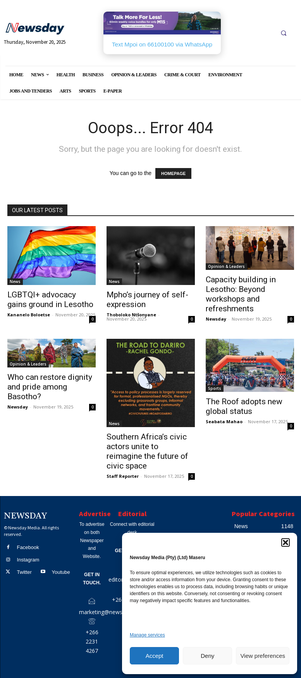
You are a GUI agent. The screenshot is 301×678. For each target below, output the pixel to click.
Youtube (61, 572)
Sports (214, 388)
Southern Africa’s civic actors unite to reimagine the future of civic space (147, 451)
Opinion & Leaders (226, 266)
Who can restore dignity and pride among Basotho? (49, 386)
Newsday (216, 319)
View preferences (262, 655)
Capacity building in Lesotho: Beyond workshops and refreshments (241, 294)
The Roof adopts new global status (244, 406)
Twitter (24, 572)
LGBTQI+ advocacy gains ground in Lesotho (50, 299)
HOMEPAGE (173, 173)
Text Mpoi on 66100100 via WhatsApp (162, 44)
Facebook (28, 547)
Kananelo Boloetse (28, 315)
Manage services (147, 635)
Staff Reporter (123, 476)
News (15, 281)
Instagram (28, 560)
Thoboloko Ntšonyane (131, 315)
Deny (207, 655)
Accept (154, 655)
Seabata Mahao (224, 421)
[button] (285, 542)
